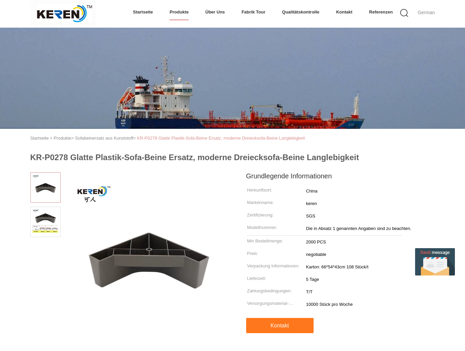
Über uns (215, 11)
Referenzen (381, 11)
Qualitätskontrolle (301, 11)
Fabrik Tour (253, 11)
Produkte (179, 11)
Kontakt (344, 11)
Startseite (143, 11)
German (426, 12)
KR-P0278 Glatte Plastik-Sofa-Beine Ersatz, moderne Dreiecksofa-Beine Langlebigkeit (221, 138)
